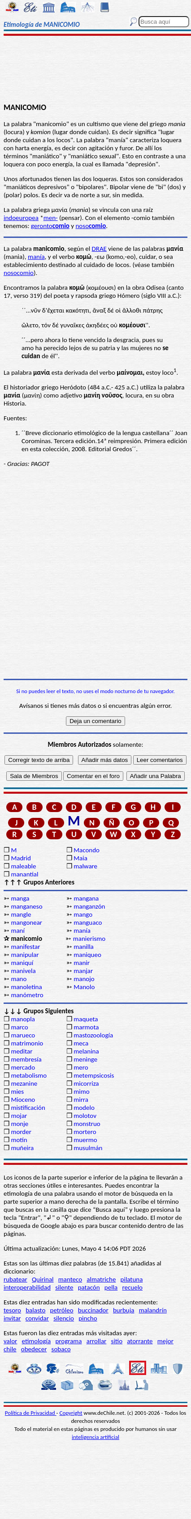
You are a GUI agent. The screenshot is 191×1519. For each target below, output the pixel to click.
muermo (85, 1140)
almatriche (101, 1279)
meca (81, 1043)
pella (110, 1287)
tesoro (12, 1310)
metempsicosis (94, 1075)
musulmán (88, 1148)
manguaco (88, 922)
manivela (23, 971)
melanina (86, 1051)
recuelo (132, 1287)
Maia (80, 858)
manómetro (27, 995)
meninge (85, 1059)
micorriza (86, 1083)
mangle (21, 914)
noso (90, 226)
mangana (86, 898)
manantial (24, 874)
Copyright (71, 1412)
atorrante (139, 1341)
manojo (84, 979)
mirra (81, 1100)
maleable (23, 866)
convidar (37, 1318)
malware (85, 866)
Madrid (20, 858)
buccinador (93, 1310)
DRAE (99, 249)
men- (50, 218)
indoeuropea (21, 218)
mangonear (26, 922)
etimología (36, 1341)
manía (36, 257)
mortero (85, 1132)
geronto (50, 226)
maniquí (22, 963)
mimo (81, 1091)
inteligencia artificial (95, 1437)
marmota (86, 1027)
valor (10, 1341)
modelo (84, 1108)
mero (81, 1067)
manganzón (89, 906)
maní (18, 931)
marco (19, 1027)
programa (68, 1341)
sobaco (61, 1349)
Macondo (87, 850)
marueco (23, 1035)
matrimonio (27, 1043)
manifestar (25, 947)
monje (19, 1124)
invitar (12, 1318)
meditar (21, 1051)
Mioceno (23, 1100)
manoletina (26, 987)
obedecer (34, 1349)
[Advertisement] (95, 70)
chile (10, 1349)
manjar (83, 971)
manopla (23, 1019)
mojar (19, 1116)
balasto (35, 1310)
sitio (117, 1341)
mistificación (28, 1108)
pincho (87, 1318)
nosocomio (19, 273)
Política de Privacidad (30, 1412)
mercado (23, 1067)
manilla (84, 947)
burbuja (124, 1310)
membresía (26, 1059)
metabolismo (29, 1075)
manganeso (26, 906)
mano (18, 979)
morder (21, 1132)
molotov (85, 1116)
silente (64, 1287)
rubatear (15, 1279)
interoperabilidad (27, 1287)
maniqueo (87, 955)
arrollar (97, 1341)
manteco (70, 1279)
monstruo (87, 1124)
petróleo (62, 1310)
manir (82, 963)
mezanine (24, 1083)
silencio (63, 1318)
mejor (165, 1341)
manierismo (89, 939)
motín (19, 1140)
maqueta (86, 1019)
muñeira (22, 1148)
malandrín (153, 1310)
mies (17, 1091)
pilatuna (132, 1279)
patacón (89, 1287)
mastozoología (93, 1035)
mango (83, 914)
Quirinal (43, 1279)
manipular (25, 955)
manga (20, 898)
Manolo (84, 987)
